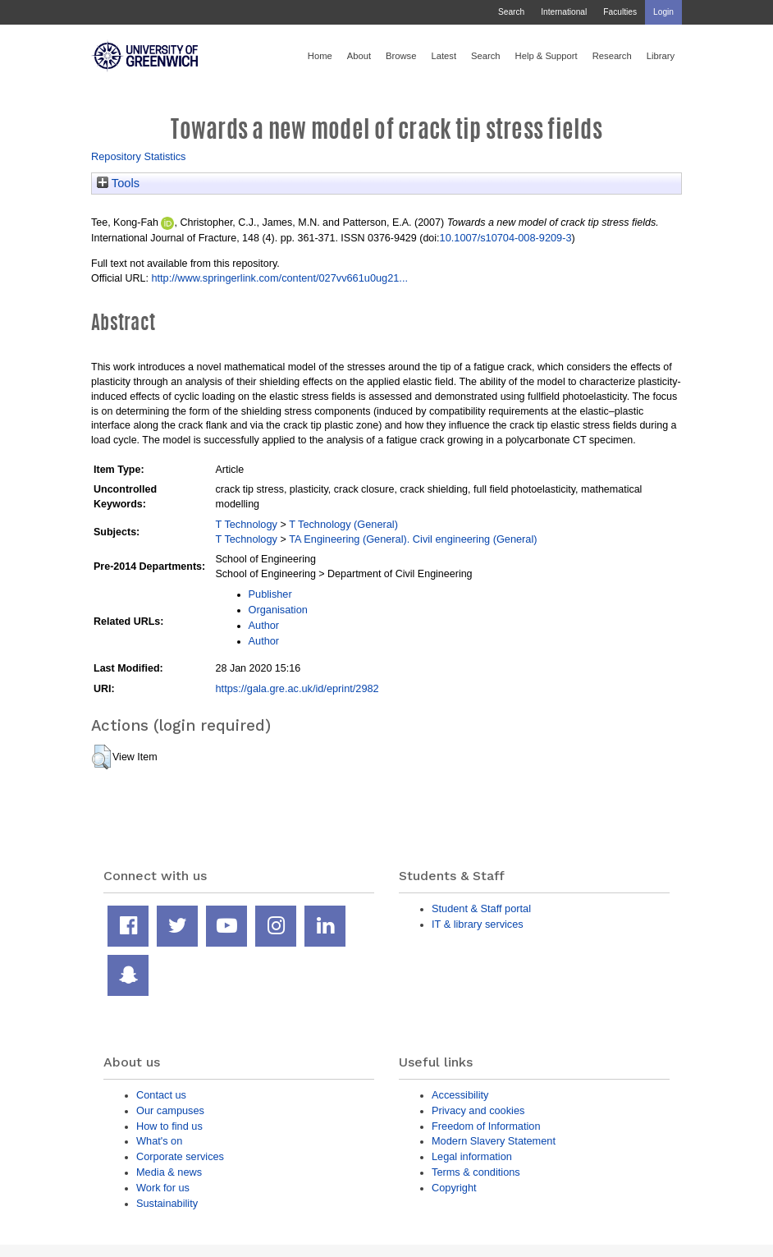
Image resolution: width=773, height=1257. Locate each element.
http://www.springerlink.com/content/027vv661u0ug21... (279, 278)
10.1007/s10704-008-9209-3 (506, 238)
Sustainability (167, 1203)
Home (320, 56)
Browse (401, 56)
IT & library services (478, 924)
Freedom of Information (486, 1126)
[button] (101, 757)
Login (663, 11)
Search (511, 11)
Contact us (161, 1095)
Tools (118, 183)
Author (264, 625)
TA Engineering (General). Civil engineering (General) (413, 539)
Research (612, 56)
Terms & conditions (476, 1172)
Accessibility (460, 1095)
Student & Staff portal (481, 908)
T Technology (246, 524)
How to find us (169, 1126)
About (359, 56)
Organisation (278, 609)
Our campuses (170, 1110)
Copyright (454, 1187)
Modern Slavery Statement (494, 1141)
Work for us (163, 1187)
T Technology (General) (343, 524)
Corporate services (180, 1156)
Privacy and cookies (478, 1110)
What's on (159, 1141)
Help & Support (546, 56)
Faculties (620, 11)
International (564, 11)
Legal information (472, 1156)
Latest (443, 56)
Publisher (270, 594)
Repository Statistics (138, 156)
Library (661, 56)
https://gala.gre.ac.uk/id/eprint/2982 (297, 688)
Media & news (169, 1172)
